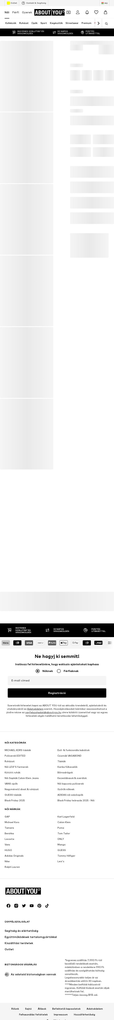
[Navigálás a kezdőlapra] (49, 12)
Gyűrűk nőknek (65, 895)
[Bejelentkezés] (77, 12)
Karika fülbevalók (67, 873)
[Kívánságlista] (96, 12)
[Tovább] (98, 23)
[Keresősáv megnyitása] (105, 23)
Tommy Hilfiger (66, 962)
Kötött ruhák (12, 879)
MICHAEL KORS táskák (18, 856)
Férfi (15, 12)
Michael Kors (12, 928)
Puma (60, 934)
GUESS (61, 956)
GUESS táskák (13, 901)
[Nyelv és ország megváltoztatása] (104, 3)
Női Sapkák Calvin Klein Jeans (22, 884)
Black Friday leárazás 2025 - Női (76, 907)
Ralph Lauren (12, 973)
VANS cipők (11, 890)
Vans (7, 951)
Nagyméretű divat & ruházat (22, 895)
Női (7, 12)
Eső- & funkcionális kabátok (73, 856)
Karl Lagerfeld (65, 923)
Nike (7, 967)
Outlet (12, 3)
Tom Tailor (63, 939)
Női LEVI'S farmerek (16, 873)
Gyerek (27, 12)
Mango (61, 951)
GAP (7, 923)
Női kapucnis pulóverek (70, 890)
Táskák (61, 867)
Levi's (60, 967)
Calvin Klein (64, 928)
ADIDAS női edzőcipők (70, 901)
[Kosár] (105, 12)
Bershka (9, 939)
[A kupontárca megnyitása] (68, 12)
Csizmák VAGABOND (69, 862)
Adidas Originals (14, 962)
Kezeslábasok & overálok (72, 884)
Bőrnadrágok (65, 879)
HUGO (8, 956)
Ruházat (10, 867)
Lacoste (9, 945)
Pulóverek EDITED (15, 862)
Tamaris (9, 934)
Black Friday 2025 (15, 907)
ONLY (60, 945)
